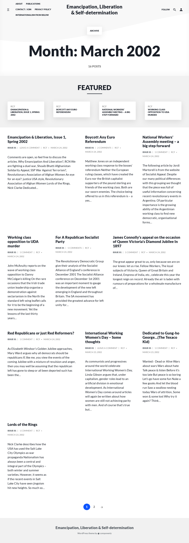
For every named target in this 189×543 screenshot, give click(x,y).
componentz (105, 533)
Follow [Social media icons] (166, 9)
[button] (181, 10)
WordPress (82, 533)
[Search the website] (174, 10)
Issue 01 (12, 147)
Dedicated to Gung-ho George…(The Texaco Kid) (161, 337)
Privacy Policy (43, 9)
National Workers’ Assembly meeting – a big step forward (161, 141)
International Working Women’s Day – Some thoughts (104, 337)
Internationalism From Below (32, 15)
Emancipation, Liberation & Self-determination (94, 9)
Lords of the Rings (22, 424)
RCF (13, 106)
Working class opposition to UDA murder (23, 241)
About (19, 4)
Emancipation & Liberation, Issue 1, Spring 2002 (37, 139)
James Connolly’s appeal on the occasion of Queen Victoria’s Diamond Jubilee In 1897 (146, 241)
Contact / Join (23, 9)
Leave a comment (30, 148)
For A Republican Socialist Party (77, 239)
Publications (33, 4)
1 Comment (161, 152)
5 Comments (75, 248)
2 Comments (104, 148)
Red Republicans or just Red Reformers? (41, 333)
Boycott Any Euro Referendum (100, 139)
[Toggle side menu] (8, 9)
